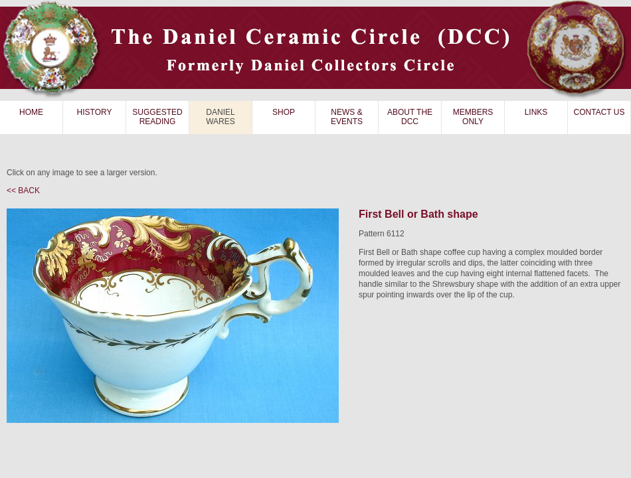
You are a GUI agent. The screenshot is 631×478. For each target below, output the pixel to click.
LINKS (536, 112)
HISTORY (94, 112)
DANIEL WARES (220, 117)
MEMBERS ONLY (473, 117)
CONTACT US (599, 112)
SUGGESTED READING (157, 117)
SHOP (283, 112)
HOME (31, 112)
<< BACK (23, 190)
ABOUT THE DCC (409, 117)
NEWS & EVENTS (347, 117)
